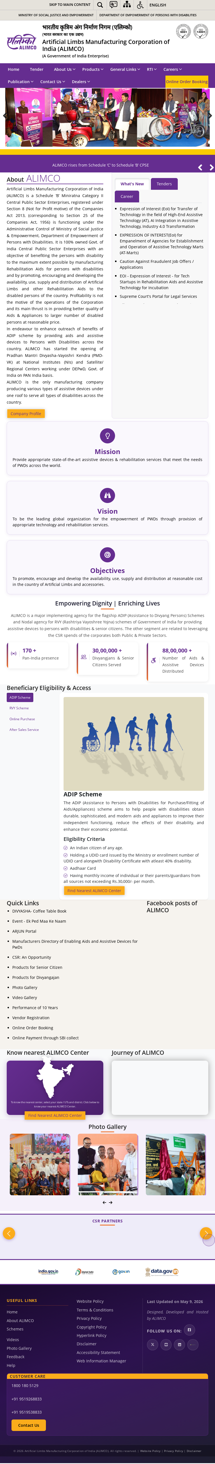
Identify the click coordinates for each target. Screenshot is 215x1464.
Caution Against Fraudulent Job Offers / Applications (157, 264)
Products (93, 69)
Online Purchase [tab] (22, 719)
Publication (21, 81)
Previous (9, 1234)
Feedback (15, 1357)
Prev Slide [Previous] (9, 117)
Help (11, 1366)
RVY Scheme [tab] (19, 708)
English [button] (157, 5)
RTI (152, 69)
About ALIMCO (20, 1321)
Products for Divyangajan (35, 978)
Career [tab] (127, 196)
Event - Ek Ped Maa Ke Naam (39, 922)
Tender (36, 69)
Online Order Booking (187, 81)
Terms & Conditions (95, 1310)
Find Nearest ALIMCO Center (94, 891)
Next (206, 1234)
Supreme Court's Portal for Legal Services (158, 296)
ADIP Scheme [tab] (20, 698)
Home (13, 69)
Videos (13, 1340)
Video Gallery (24, 998)
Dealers (81, 81)
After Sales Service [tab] (24, 730)
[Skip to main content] (69, 5)
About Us (65, 69)
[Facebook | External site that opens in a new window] (189, 1330)
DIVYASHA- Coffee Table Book (39, 912)
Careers (172, 69)
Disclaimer (87, 1344)
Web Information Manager (101, 1361)
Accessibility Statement (98, 1353)
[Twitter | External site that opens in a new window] (152, 1345)
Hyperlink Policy (91, 1336)
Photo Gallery (24, 988)
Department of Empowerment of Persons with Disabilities (148, 15)
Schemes (15, 1329)
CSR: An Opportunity (31, 958)
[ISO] (192, 31)
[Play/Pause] (203, 171)
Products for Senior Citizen (37, 968)
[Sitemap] (127, 5)
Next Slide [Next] (206, 117)
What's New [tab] (132, 184)
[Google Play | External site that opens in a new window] (192, 1345)
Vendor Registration (31, 1018)
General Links (125, 69)
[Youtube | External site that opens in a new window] (166, 1345)
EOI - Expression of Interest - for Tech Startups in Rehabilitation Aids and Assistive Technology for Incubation (161, 282)
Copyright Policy (92, 1327)
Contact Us (52, 81)
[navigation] (104, 1203)
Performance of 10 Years (35, 1008)
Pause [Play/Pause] (209, 97)
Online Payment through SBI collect (45, 1038)
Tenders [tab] (164, 184)
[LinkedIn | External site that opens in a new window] (179, 1345)
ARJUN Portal (24, 932)
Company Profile (26, 414)
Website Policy (90, 1302)
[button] (100, 5)
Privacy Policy (89, 1319)
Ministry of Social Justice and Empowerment (56, 15)
